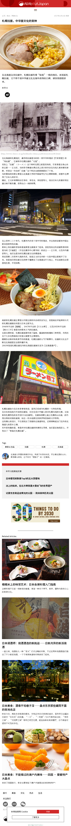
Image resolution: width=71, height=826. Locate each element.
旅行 (5, 792)
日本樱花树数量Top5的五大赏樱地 (23, 478)
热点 (31, 792)
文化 (22, 792)
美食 (14, 792)
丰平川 (5, 87)
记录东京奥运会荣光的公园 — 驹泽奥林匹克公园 (29, 493)
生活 (40, 792)
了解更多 (35, 817)
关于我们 (7, 809)
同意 (48, 811)
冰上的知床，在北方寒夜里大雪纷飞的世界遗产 (29, 485)
